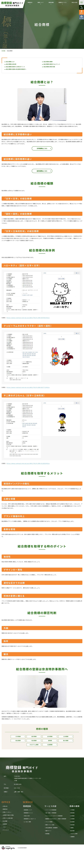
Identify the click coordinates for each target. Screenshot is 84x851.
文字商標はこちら (42, 148)
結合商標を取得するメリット (52, 64)
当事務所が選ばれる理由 (8, 815)
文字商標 (18, 736)
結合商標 (18, 740)
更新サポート (48, 830)
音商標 (50, 740)
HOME (3, 51)
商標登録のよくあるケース (30, 818)
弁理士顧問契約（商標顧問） (51, 827)
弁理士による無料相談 (8, 818)
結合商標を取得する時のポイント (15, 66)
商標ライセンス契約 (49, 824)
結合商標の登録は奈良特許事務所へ (16, 69)
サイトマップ (6, 830)
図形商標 (34, 736)
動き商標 (65, 740)
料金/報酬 (5, 821)
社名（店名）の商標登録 (50, 812)
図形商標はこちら (42, 171)
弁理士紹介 (5, 806)
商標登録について (28, 810)
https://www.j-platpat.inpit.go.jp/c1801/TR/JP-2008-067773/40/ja (28, 387)
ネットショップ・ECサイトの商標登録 (53, 815)
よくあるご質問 (27, 821)
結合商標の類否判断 (49, 66)
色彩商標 (34, 740)
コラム (4, 827)
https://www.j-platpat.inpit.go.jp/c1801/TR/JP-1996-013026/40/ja (28, 463)
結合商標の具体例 (11, 64)
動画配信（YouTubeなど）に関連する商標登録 (55, 818)
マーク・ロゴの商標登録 (50, 810)
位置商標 (49, 744)
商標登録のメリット (28, 812)
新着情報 (5, 824)
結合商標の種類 (48, 61)
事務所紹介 (5, 809)
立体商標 (65, 736)
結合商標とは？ (10, 61)
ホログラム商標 (34, 744)
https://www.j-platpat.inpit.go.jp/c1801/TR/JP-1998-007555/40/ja (28, 318)
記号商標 (49, 736)
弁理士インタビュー (7, 812)
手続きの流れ (74, 2)
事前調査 (47, 833)
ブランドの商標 (48, 821)
